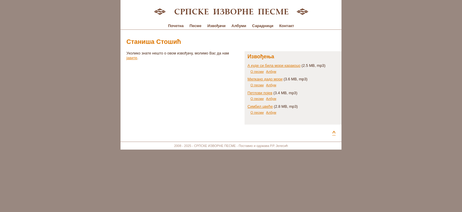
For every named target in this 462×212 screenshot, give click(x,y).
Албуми (239, 26)
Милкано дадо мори (265, 79)
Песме (195, 26)
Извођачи (216, 26)
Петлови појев (260, 93)
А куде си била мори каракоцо (274, 65)
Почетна (176, 26)
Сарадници (262, 26)
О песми (257, 71)
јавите (131, 58)
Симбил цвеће (260, 106)
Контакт (286, 26)
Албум (271, 71)
